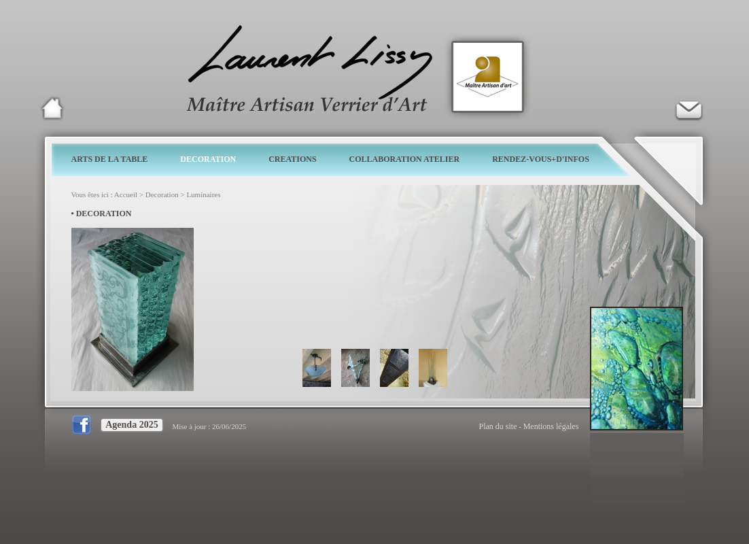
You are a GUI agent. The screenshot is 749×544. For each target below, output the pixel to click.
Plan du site (498, 426)
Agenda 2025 (131, 425)
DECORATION (208, 159)
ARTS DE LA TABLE (109, 159)
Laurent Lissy (52, 108)
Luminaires (203, 194)
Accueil (125, 194)
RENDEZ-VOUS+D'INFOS (540, 159)
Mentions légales (551, 426)
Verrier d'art (688, 108)
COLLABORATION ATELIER (404, 159)
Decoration (162, 194)
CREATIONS (292, 159)
